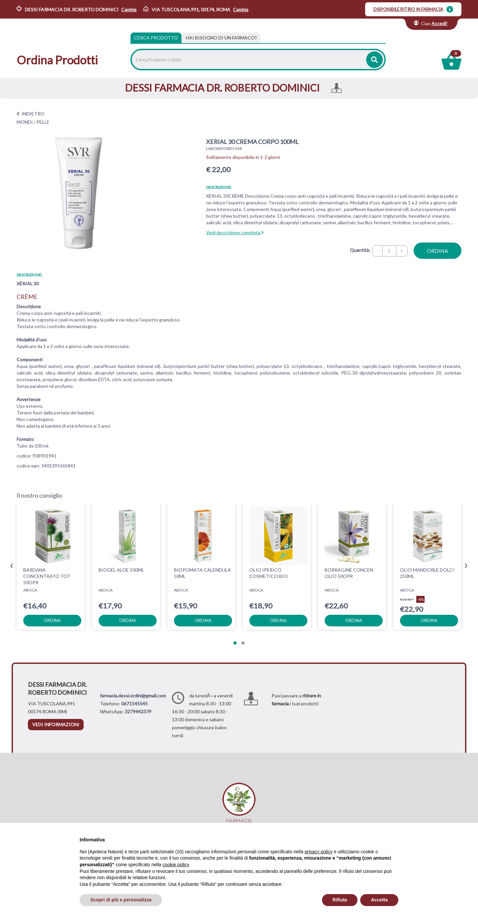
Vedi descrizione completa (235, 232)
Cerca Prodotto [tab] (156, 37)
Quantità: (360, 250)
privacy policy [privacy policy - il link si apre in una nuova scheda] (319, 851)
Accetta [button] (379, 899)
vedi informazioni (55, 724)
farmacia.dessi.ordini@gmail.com (133, 695)
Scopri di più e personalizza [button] (120, 899)
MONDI (25, 122)
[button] (235, 643)
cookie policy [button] (176, 864)
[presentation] (12, 565)
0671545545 (134, 703)
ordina (437, 250)
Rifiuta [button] (340, 899)
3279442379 (138, 711)
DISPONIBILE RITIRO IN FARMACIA (408, 9)
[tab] (221, 38)
